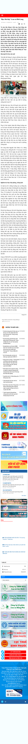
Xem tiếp (24, 495)
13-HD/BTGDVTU (7, 483)
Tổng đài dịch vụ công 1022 (15, 658)
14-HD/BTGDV (6, 474)
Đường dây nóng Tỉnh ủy (15, 655)
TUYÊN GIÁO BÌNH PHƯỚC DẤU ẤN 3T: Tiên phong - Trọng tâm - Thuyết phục (14, 538)
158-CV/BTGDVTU (7, 490)
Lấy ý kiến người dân (15, 651)
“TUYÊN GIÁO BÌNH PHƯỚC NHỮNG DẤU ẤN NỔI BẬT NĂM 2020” (14, 552)
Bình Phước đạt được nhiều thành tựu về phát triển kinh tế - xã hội (14, 545)
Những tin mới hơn (12, 327)
